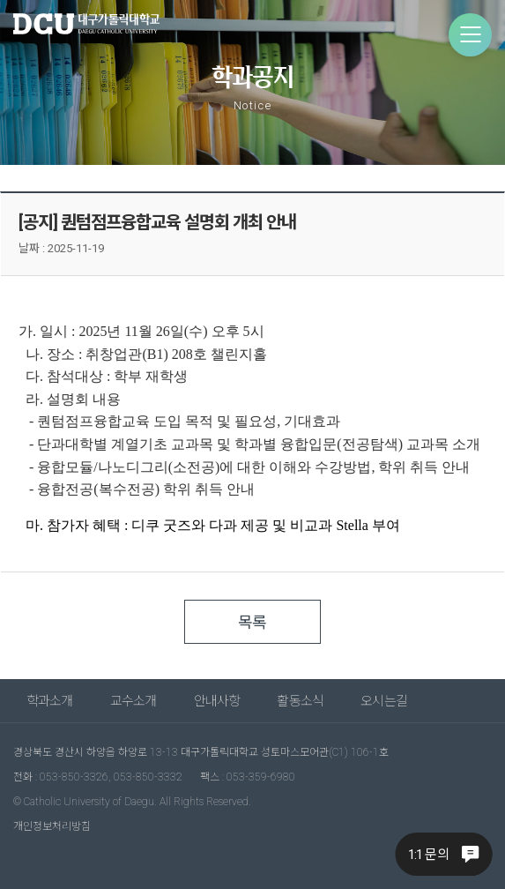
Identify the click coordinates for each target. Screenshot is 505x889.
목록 (252, 622)
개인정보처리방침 (52, 826)
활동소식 (300, 701)
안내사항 (217, 701)
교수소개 (133, 701)
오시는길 (383, 701)
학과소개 (49, 701)
